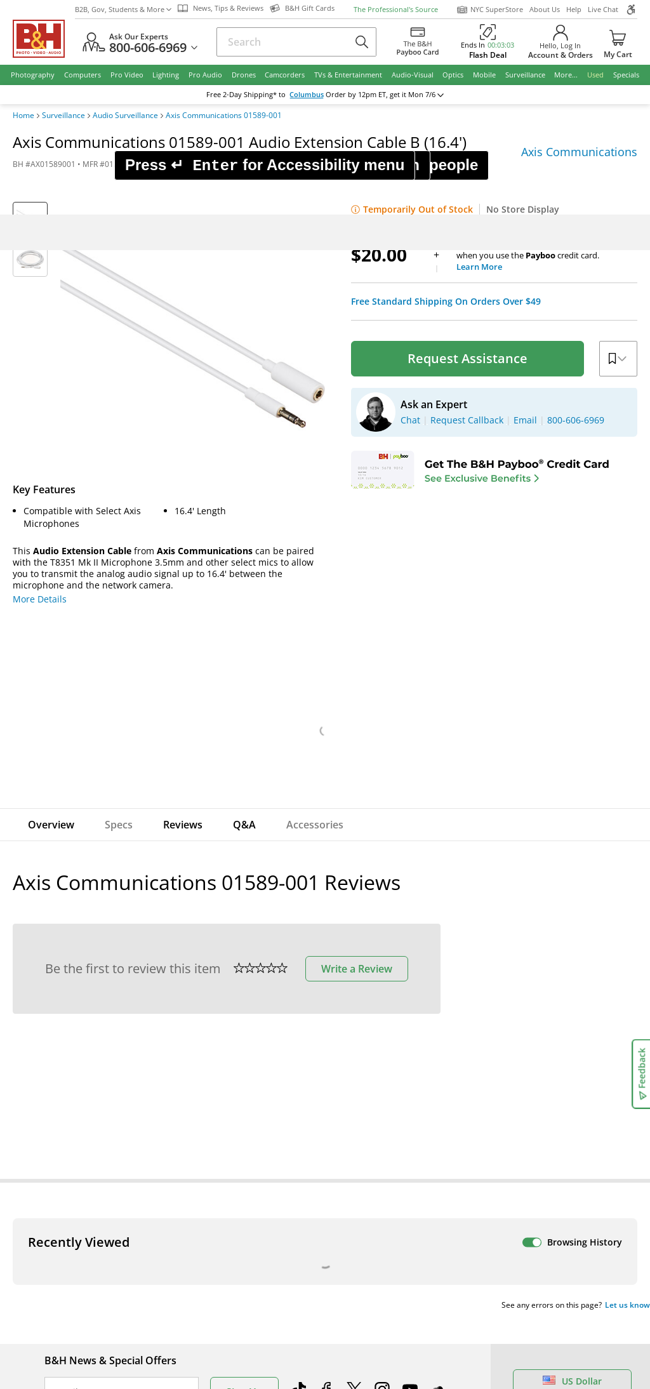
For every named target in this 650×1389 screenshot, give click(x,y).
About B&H (214, 1234)
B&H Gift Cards (555, 1368)
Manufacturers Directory (243, 1323)
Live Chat (548, 1169)
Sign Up (244, 1142)
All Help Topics (76, 1359)
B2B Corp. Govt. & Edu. (386, 1270)
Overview (51, 575)
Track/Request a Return (94, 1252)
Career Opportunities (236, 1341)
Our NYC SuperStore (234, 1252)
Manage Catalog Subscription (106, 1270)
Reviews (182, 575)
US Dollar (572, 1131)
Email (66, 1142)
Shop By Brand (75, 1341)
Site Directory (73, 1323)
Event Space (363, 1288)
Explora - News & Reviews (392, 1305)
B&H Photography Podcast (393, 1323)
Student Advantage (378, 1252)
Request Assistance (467, 108)
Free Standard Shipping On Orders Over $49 (446, 51)
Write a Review (356, 719)
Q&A (244, 575)
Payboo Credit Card (232, 1288)
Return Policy (72, 1234)
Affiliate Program (226, 1305)
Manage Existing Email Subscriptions (122, 1174)
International (72, 1305)
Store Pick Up (551, 1350)
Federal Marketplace (381, 1234)
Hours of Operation (232, 1270)
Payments (65, 1288)
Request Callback (567, 1279)
